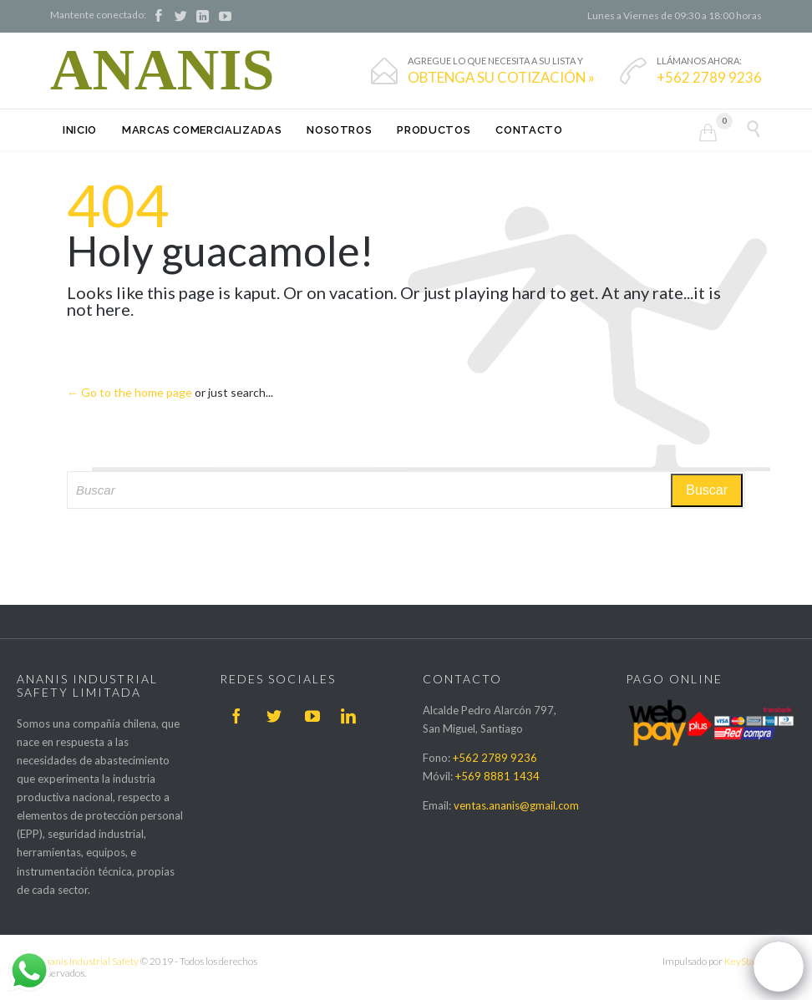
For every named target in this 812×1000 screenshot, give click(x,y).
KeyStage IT (749, 961)
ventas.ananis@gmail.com (516, 805)
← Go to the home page (129, 392)
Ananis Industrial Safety (88, 961)
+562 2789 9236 (495, 757)
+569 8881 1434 (497, 776)
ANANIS (162, 70)
